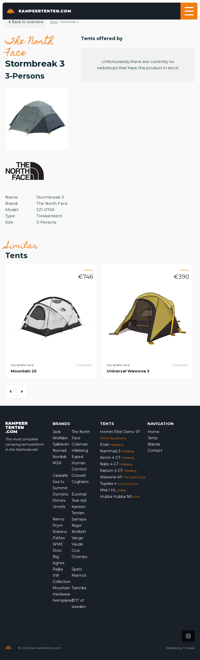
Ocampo (80, 556)
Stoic (57, 550)
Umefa (59, 506)
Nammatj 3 (117, 451)
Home (153, 431)
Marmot (79, 575)
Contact (155, 450)
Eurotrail (79, 494)
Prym (58, 525)
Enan (111, 444)
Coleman (80, 444)
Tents (54, 22)
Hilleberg (80, 450)
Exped (77, 456)
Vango (77, 538)
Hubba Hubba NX (120, 496)
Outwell (79, 475)
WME (58, 544)
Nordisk (59, 456)
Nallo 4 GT (116, 464)
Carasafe (60, 475)
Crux (76, 550)
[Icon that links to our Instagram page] (188, 636)
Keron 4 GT (117, 457)
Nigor (77, 525)
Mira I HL (113, 490)
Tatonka (79, 588)
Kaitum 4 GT (118, 470)
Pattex (59, 538)
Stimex (59, 500)
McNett (79, 531)
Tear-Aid (79, 500)
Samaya (79, 519)
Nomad (59, 450)
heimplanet (63, 600)
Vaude (77, 544)
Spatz (77, 569)
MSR (57, 463)
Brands (154, 444)
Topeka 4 (119, 483)
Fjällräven (61, 444)
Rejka (58, 569)
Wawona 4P (122, 477)
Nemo (58, 519)
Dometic (61, 494)
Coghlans (80, 481)
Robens (60, 531)
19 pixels (189, 648)
